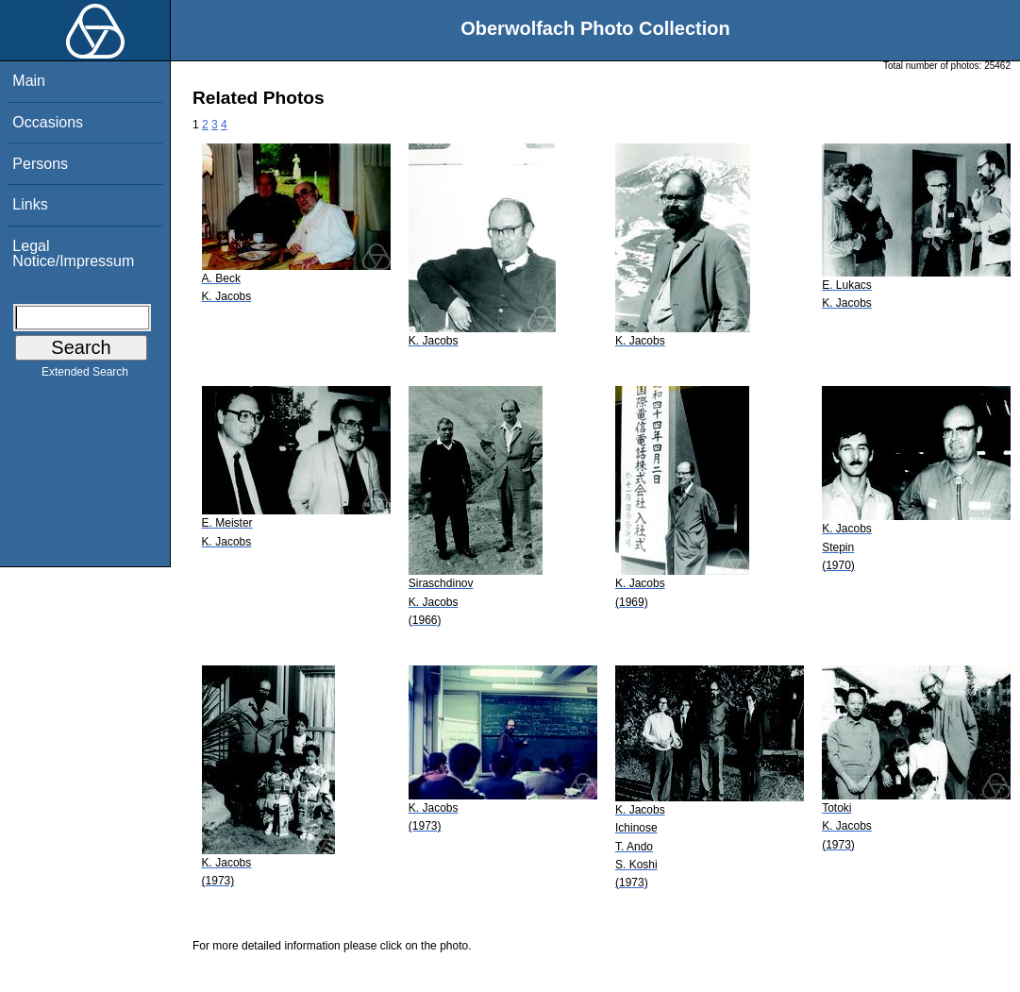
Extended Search (85, 375)
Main (28, 81)
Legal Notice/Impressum (73, 253)
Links (29, 204)
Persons (40, 164)
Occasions (47, 122)
